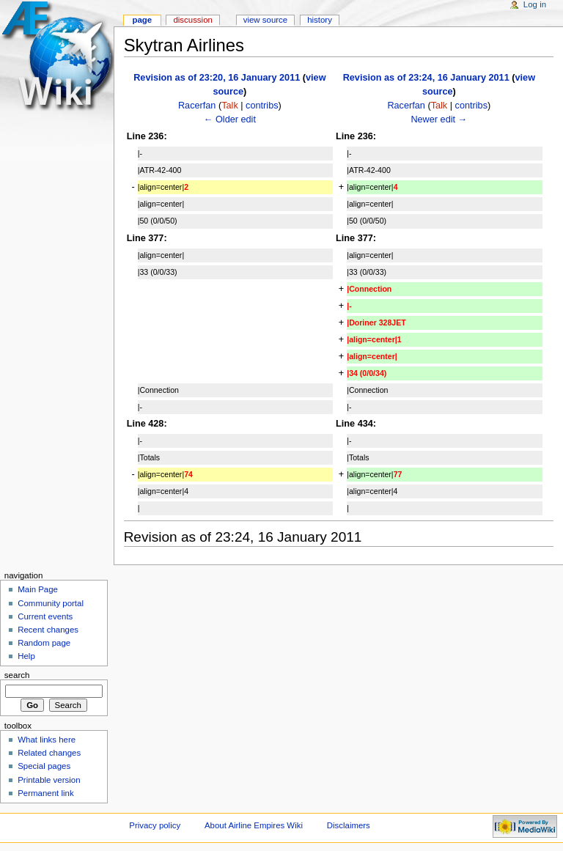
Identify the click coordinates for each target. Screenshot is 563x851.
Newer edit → (439, 119)
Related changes (49, 752)
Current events (45, 616)
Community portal (51, 603)
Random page (44, 642)
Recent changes (48, 629)
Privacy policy (154, 825)
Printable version (49, 780)
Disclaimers (348, 825)
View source (265, 19)
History (319, 19)
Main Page (38, 589)
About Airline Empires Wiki (254, 825)
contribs (262, 105)
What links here (47, 739)
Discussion (192, 19)
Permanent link (45, 793)
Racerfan (197, 105)
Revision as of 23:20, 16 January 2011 (216, 78)
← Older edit (230, 119)
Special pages (44, 766)
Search (17, 675)
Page (142, 19)
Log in (534, 4)
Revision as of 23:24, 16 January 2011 (426, 78)
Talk (229, 105)
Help (26, 656)
